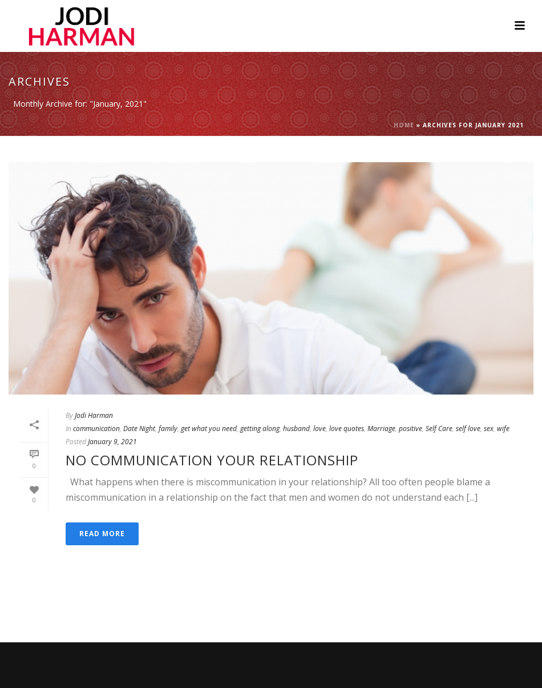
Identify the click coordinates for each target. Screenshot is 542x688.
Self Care (439, 428)
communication (96, 428)
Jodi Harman (94, 415)
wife (503, 428)
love (319, 428)
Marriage (381, 428)
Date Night (139, 428)
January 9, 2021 (112, 441)
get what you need (209, 428)
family (168, 428)
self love (468, 428)
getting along (260, 428)
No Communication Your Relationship (212, 459)
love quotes (346, 428)
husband (296, 428)
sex (489, 428)
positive (410, 428)
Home (404, 125)
